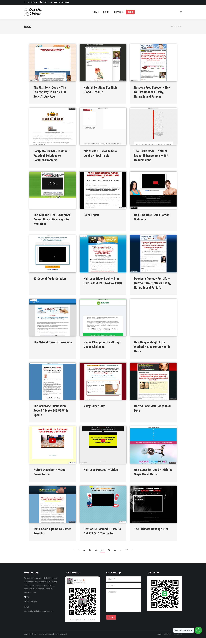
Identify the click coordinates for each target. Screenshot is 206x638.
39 (126, 550)
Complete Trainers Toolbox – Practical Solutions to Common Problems (51, 155)
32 (109, 550)
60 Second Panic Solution (49, 278)
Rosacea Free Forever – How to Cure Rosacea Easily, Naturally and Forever (152, 92)
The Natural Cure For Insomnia (52, 342)
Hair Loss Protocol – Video (101, 470)
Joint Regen (91, 215)
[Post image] (52, 62)
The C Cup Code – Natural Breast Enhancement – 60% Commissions (151, 155)
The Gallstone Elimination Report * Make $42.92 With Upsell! (50, 410)
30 (96, 550)
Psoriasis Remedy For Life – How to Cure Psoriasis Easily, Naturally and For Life (152, 283)
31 (102, 550)
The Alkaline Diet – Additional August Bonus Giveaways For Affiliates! (52, 219)
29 (90, 550)
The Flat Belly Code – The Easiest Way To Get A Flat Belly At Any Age (49, 92)
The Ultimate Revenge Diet (151, 529)
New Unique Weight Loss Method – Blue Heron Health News (152, 346)
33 (115, 550)
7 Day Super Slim (94, 406)
